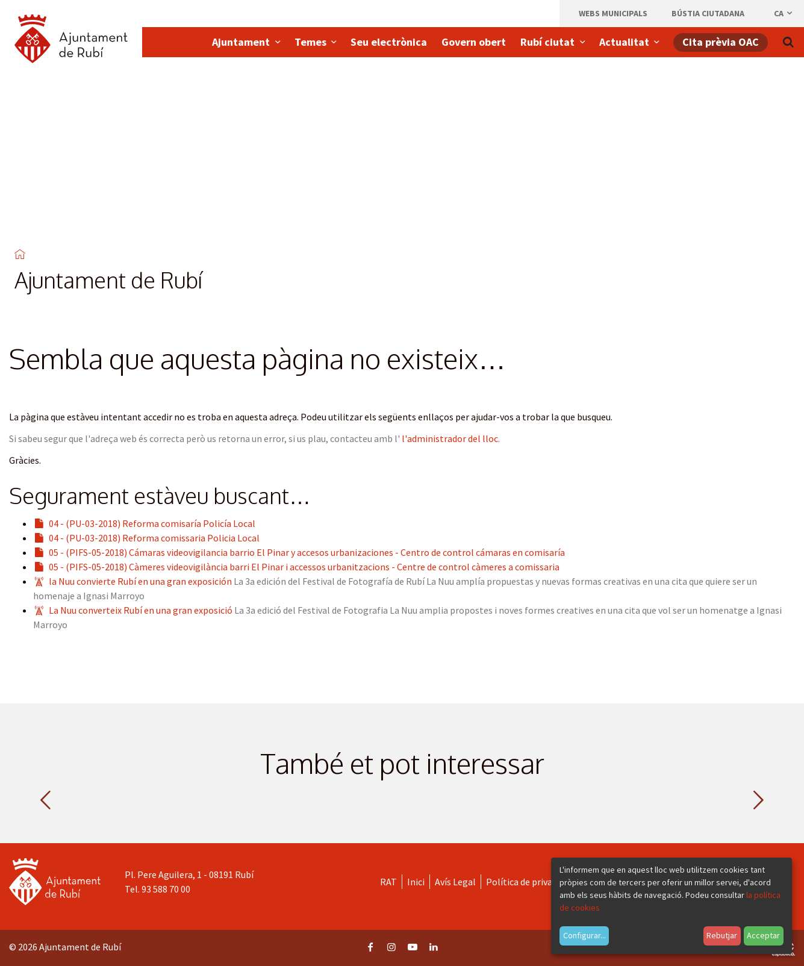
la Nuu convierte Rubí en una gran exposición (140, 581)
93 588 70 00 (166, 889)
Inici (416, 882)
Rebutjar (721, 935)
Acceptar (763, 935)
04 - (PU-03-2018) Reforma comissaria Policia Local (154, 538)
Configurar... (584, 935)
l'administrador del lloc (450, 438)
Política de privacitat (529, 882)
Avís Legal (455, 882)
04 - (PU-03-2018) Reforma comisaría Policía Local (152, 523)
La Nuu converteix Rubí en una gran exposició (140, 610)
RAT (388, 882)
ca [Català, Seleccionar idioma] (784, 13)
